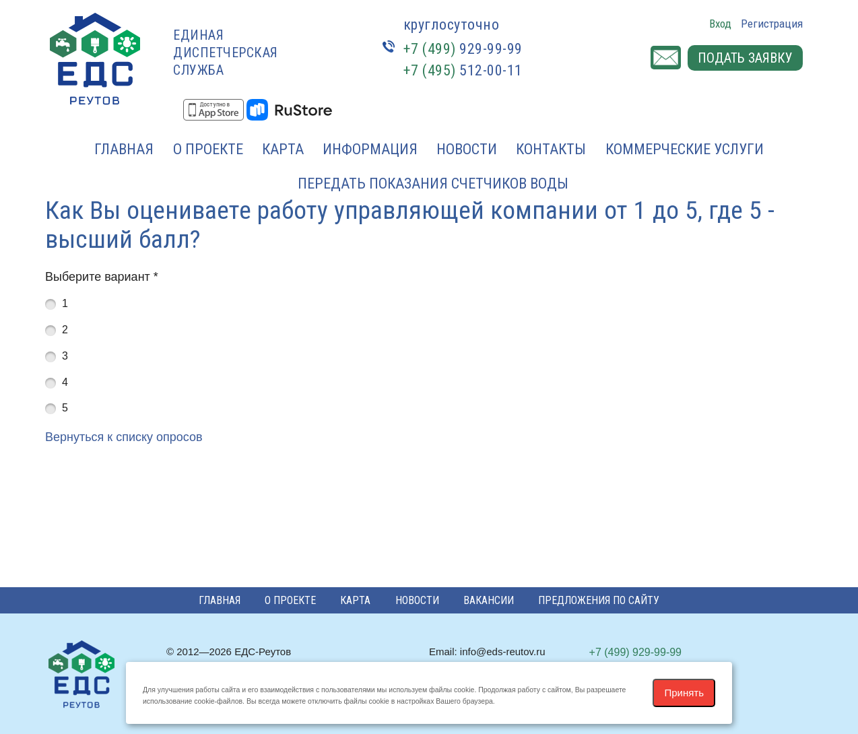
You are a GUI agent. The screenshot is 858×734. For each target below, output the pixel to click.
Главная (124, 149)
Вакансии (488, 600)
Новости (466, 149)
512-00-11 (463, 70)
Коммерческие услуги (684, 149)
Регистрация (772, 23)
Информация (370, 149)
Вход (720, 23)
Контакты (551, 149)
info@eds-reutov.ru (503, 651)
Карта (283, 149)
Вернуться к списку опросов (124, 437)
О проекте (208, 149)
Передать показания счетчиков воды (433, 183)
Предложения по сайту (598, 600)
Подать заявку (745, 58)
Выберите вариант (101, 276)
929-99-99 (463, 49)
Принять (684, 692)
